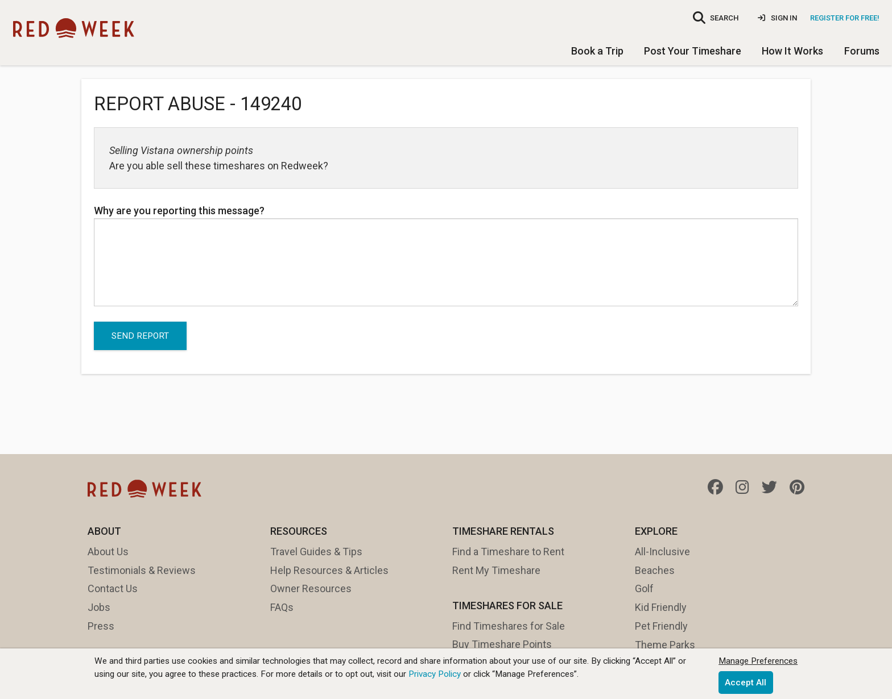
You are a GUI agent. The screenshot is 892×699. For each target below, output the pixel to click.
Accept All (745, 682)
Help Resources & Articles (329, 570)
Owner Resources (311, 588)
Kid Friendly (661, 607)
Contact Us (113, 588)
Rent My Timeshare (496, 570)
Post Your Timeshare (692, 51)
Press (101, 626)
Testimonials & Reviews (142, 570)
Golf (644, 588)
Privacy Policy (434, 674)
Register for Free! (844, 18)
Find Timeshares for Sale (508, 626)
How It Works (792, 51)
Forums (861, 51)
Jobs (99, 607)
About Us (108, 551)
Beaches (655, 570)
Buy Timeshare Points (502, 644)
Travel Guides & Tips (316, 551)
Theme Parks (665, 645)
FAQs (282, 607)
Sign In (777, 18)
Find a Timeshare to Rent (508, 551)
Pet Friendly (661, 626)
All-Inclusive (662, 551)
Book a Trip (597, 51)
